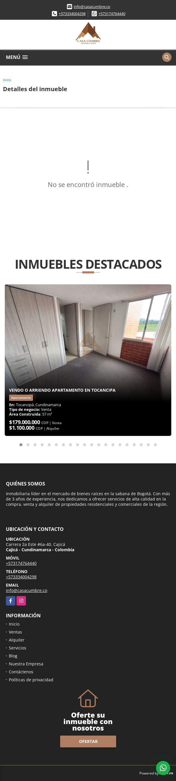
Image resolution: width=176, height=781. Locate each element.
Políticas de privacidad (31, 679)
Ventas (15, 632)
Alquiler (16, 640)
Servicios (17, 648)
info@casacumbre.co (92, 6)
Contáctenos (21, 672)
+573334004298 (72, 13)
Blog (13, 656)
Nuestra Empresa (26, 664)
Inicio (7, 80)
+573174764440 (111, 13)
